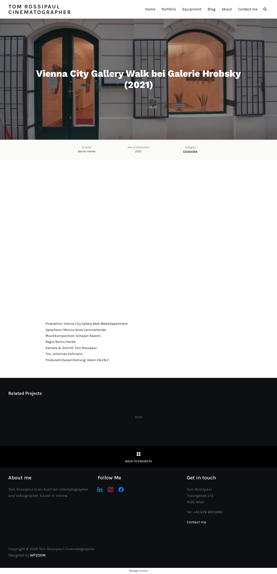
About (227, 9)
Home (150, 9)
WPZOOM (38, 555)
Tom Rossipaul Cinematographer (39, 9)
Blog (211, 9)
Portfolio (168, 9)
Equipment (191, 9)
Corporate (190, 151)
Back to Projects (138, 461)
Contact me (247, 9)
